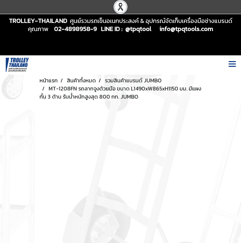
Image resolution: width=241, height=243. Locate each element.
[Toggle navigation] (232, 64)
